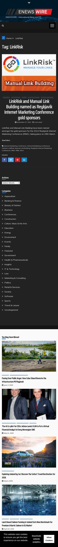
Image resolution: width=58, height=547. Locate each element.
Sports (7, 301)
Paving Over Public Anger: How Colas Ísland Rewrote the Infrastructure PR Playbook (24, 380)
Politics (7, 282)
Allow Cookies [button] (49, 538)
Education (9, 228)
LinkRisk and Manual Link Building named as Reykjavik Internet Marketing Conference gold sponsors (29, 109)
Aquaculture (9, 196)
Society (7, 291)
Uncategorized (11, 310)
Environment (10, 237)
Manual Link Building (22, 148)
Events (24, 96)
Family (7, 246)
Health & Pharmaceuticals (16, 260)
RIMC (13, 150)
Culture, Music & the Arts (15, 223)
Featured (8, 251)
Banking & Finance (12, 201)
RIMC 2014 (19, 150)
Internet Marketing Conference (15, 146)
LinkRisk (11, 148)
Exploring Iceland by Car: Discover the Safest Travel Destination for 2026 (28, 475)
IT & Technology (34, 96)
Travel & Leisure (11, 305)
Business (6, 96)
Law (6, 273)
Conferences (16, 96)
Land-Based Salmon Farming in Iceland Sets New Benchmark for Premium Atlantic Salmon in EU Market (27, 523)
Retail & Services (47, 96)
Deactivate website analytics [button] (36, 539)
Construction (10, 219)
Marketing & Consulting (15, 278)
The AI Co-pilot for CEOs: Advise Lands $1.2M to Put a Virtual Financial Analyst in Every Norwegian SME (25, 428)
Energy (7, 232)
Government (10, 255)
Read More (6, 140)
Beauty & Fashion (12, 205)
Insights (8, 264)
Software (8, 296)
